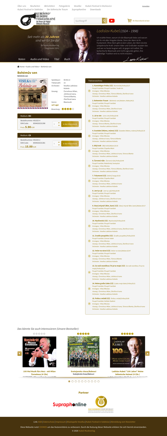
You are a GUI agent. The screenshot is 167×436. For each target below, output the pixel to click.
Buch (67, 59)
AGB (40, 421)
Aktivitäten (49, 6)
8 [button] (92, 381)
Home (22, 66)
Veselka (77, 6)
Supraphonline (79, 9)
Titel (56, 59)
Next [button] (147, 353)
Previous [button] (19, 353)
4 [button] (79, 381)
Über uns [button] (22, 6)
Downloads (95, 9)
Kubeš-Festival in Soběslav (30, 9)
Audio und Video (39, 59)
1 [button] (69, 381)
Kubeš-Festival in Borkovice (98, 6)
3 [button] (75, 381)
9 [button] (95, 381)
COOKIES (43, 427)
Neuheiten (35, 6)
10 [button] (98, 381)
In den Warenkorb (70, 124)
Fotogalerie (64, 6)
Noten (21, 59)
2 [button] (72, 381)
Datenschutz (48, 421)
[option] (39, 353)
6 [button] (85, 381)
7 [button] (88, 381)
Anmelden (145, 6)
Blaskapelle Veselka (76, 421)
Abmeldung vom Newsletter (123, 421)
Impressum (61, 421)
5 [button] (82, 381)
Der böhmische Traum (57, 9)
